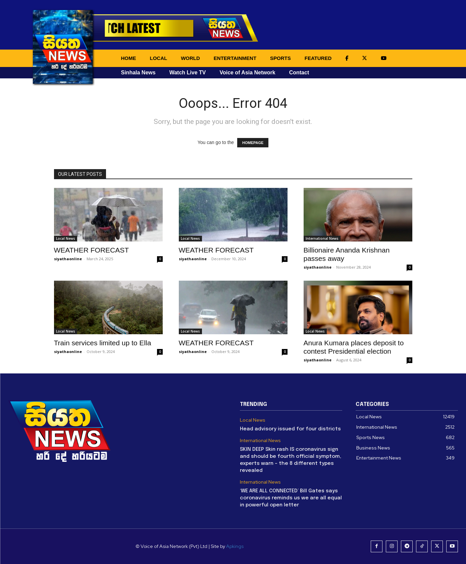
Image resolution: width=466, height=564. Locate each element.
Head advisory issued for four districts (290, 429)
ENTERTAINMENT (235, 58)
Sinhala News (138, 72)
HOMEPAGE (252, 143)
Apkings (235, 546)
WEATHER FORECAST (91, 250)
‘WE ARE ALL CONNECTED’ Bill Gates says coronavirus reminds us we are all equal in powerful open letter (291, 498)
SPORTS (280, 58)
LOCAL (158, 58)
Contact (299, 72)
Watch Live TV (187, 72)
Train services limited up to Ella (102, 343)
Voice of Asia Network (247, 72)
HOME (128, 58)
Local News (65, 238)
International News (322, 238)
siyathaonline (68, 258)
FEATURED (318, 58)
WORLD (190, 58)
